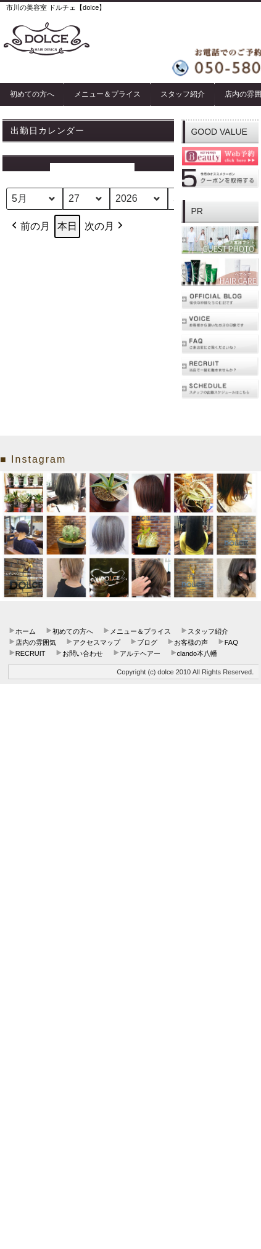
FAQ (231, 642)
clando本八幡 (197, 653)
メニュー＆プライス (107, 94)
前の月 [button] (29, 226)
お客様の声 (191, 642)
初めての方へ (32, 94)
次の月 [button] (105, 226)
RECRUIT (30, 653)
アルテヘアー (140, 653)
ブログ (147, 642)
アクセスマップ (96, 642)
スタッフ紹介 (182, 94)
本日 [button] (67, 226)
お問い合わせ (82, 653)
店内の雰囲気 (35, 642)
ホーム (25, 631)
